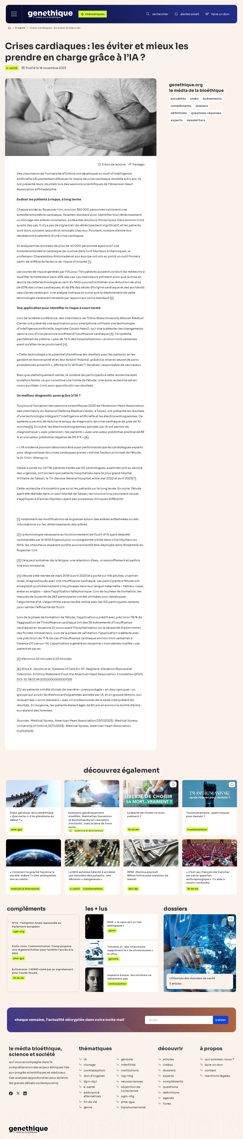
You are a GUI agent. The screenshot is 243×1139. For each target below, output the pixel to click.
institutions (130, 1070)
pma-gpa (128, 1102)
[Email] (179, 1020)
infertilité (128, 1065)
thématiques (92, 14)
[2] (112, 298)
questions (170, 1087)
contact (210, 1070)
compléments (181, 106)
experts (176, 120)
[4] (65, 344)
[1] (89, 261)
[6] (86, 437)
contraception (94, 1070)
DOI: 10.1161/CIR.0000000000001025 (44, 679)
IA (85, 1059)
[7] (134, 478)
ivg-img (127, 1076)
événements (212, 98)
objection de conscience (130, 1089)
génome (127, 1059)
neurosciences (132, 1081)
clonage (89, 1065)
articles (168, 1059)
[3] (111, 334)
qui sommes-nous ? (219, 1059)
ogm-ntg (127, 1096)
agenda (168, 1098)
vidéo (194, 98)
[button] (220, 1020)
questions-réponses (206, 113)
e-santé (11, 68)
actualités (178, 98)
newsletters (196, 120)
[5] (31, 426)
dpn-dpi (90, 1081)
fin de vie (90, 1102)
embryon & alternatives (92, 1094)
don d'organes (94, 1076)
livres (167, 1103)
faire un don (214, 1065)
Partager (136, 164)
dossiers (201, 106)
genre (88, 1107)
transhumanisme (133, 1107)
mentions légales (217, 1076)
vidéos (168, 1065)
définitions (179, 113)
